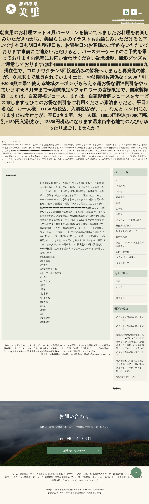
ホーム (4, 142)
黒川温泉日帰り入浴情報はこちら (128, 19)
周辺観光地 (121, 237)
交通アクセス (125, 477)
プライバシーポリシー (126, 257)
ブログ (119, 293)
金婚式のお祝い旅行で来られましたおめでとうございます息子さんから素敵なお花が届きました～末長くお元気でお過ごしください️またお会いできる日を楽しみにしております (130, 345)
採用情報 (56, 481)
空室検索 (59, 477)
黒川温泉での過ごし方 (126, 231)
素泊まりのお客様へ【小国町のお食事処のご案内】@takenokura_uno (74, 354)
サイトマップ (122, 263)
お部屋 (119, 214)
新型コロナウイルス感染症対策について (130, 244)
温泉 (118, 203)
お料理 (119, 209)
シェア (116, 387)
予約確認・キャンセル (92, 477)
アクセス (120, 191)
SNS (15, 142)
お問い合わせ (122, 252)
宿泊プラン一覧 (72, 477)
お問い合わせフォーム (74, 450)
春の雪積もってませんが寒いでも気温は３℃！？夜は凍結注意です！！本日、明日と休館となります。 (130, 366)
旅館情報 (120, 197)
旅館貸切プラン (123, 226)
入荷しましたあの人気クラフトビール (130, 318)
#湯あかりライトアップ (127, 377)
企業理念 (120, 186)
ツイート (117, 389)
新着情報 (120, 298)
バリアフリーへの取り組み (129, 220)
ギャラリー (121, 287)
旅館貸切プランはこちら (132, 23)
